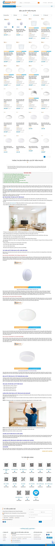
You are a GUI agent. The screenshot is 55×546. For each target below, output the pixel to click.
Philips (10, 189)
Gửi (40, 521)
